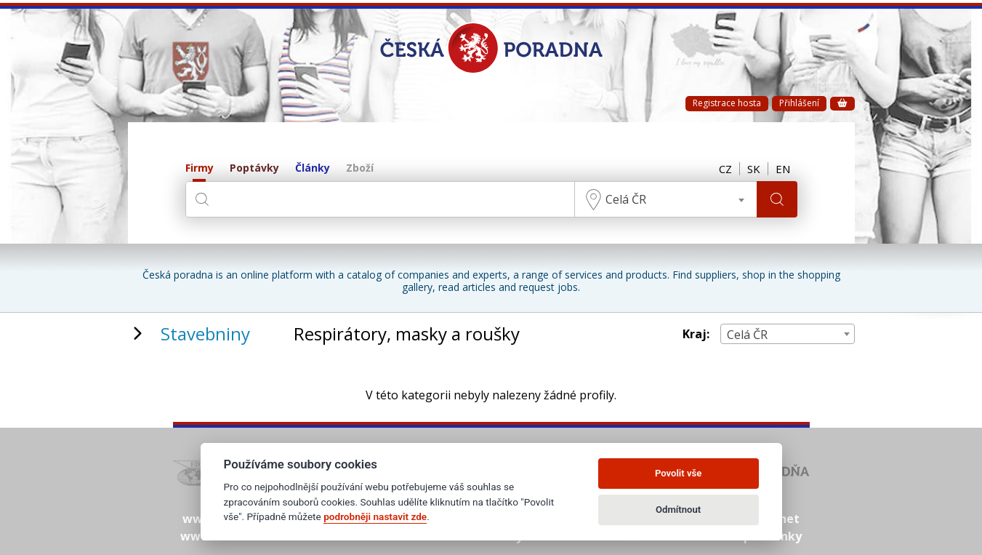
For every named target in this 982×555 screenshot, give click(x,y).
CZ (725, 168)
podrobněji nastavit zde (375, 516)
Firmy (199, 168)
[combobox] (666, 199)
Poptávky (254, 168)
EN (783, 168)
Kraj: (696, 334)
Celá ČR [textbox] (625, 199)
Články (312, 168)
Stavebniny (205, 334)
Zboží (360, 168)
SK (753, 168)
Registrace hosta (727, 103)
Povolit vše (678, 473)
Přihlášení (799, 103)
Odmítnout (678, 509)
